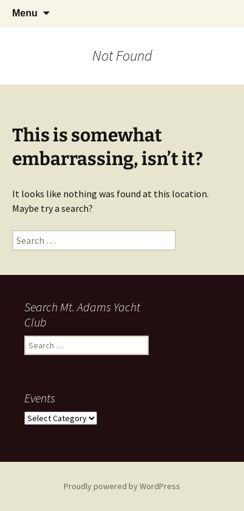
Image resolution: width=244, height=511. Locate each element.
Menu (25, 13)
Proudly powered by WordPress (122, 486)
